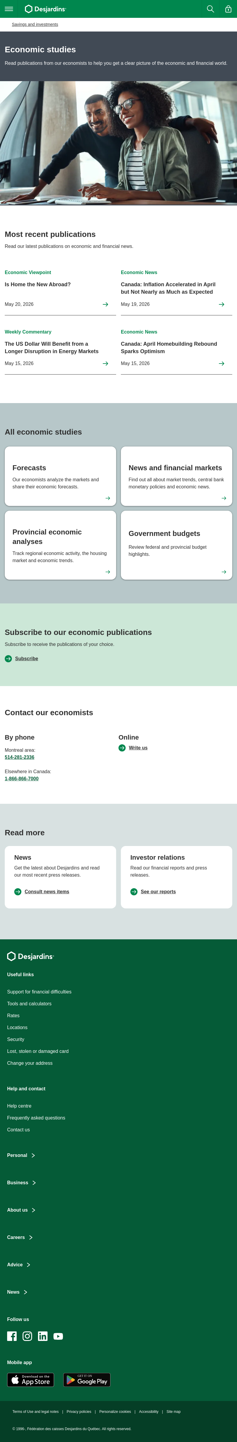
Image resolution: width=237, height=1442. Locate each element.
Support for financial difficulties (39, 991)
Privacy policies (79, 1412)
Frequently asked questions (36, 1117)
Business (17, 1182)
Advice (15, 1264)
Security (15, 1039)
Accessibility (148, 1412)
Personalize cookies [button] (115, 1412)
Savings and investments (35, 24)
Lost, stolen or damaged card (38, 1051)
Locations (17, 1027)
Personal (17, 1155)
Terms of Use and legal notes (35, 1412)
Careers (16, 1237)
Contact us (18, 1129)
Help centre (19, 1105)
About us (17, 1210)
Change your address (30, 1063)
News (13, 1292)
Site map (174, 1412)
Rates (13, 1015)
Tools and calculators (29, 1003)
